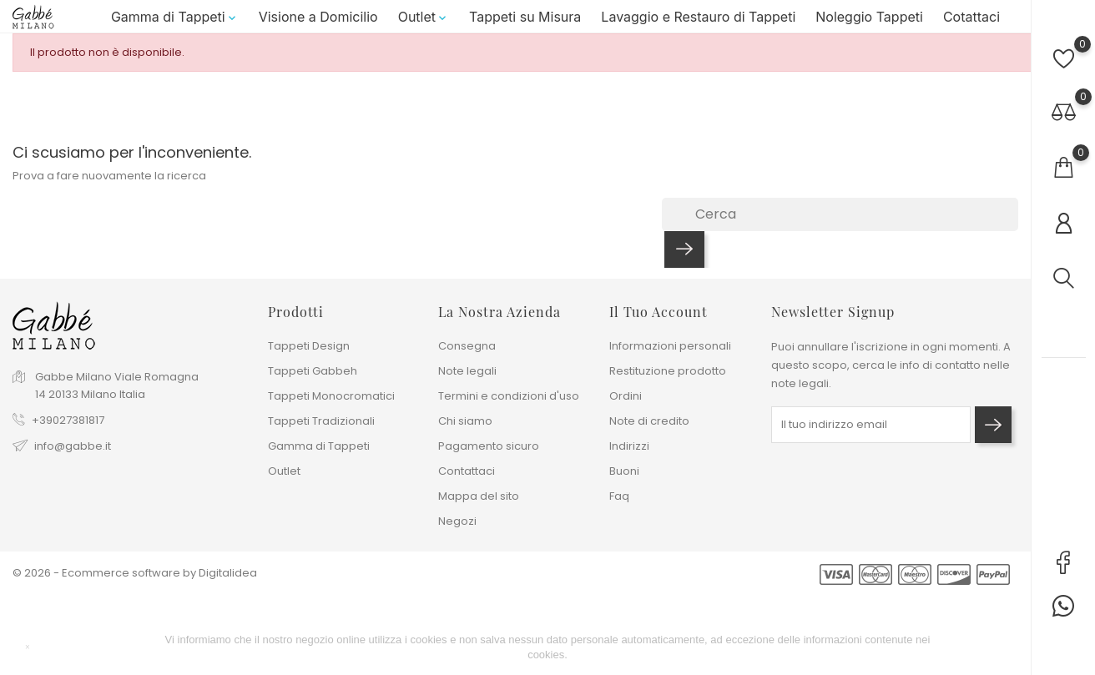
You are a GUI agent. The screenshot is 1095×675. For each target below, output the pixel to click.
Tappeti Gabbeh (312, 371)
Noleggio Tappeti (869, 21)
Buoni (624, 471)
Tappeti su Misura (525, 21)
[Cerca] (840, 224)
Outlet (423, 21)
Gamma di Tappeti (175, 21)
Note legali (467, 371)
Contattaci (466, 471)
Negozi (457, 521)
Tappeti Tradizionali (321, 421)
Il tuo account (658, 311)
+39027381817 (68, 420)
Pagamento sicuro (488, 446)
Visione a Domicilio (318, 21)
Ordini (625, 396)
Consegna (467, 346)
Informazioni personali (670, 346)
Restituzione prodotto (667, 371)
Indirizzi (629, 446)
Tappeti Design (309, 346)
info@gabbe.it (72, 446)
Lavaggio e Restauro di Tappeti (698, 21)
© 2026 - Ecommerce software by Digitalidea (135, 573)
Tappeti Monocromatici (331, 396)
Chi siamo (465, 421)
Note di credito (649, 421)
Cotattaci (971, 21)
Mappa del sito (478, 496)
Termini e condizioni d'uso (508, 396)
